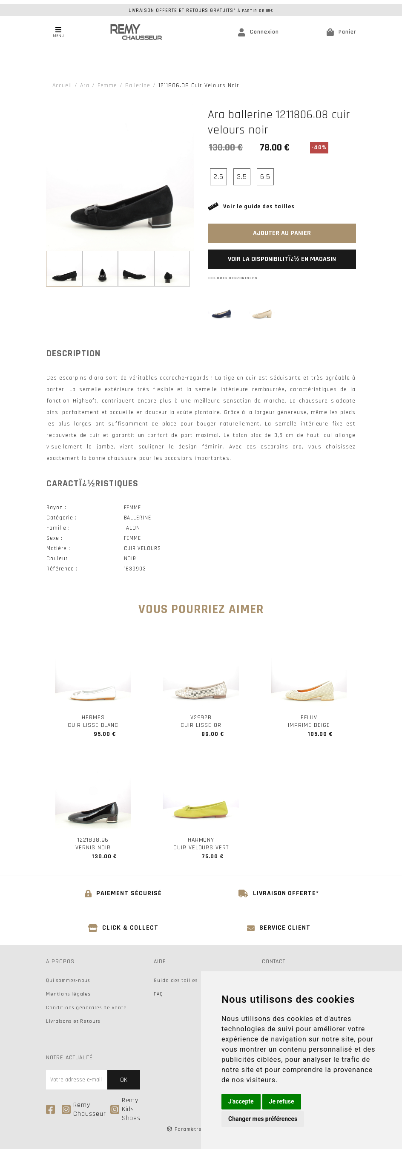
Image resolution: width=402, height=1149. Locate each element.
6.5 (265, 177)
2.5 (218, 177)
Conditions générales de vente (86, 1007)
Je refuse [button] (281, 1101)
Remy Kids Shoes (125, 1109)
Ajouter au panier (282, 233)
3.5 (242, 177)
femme (108, 85)
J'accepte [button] (241, 1101)
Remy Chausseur (84, 1109)
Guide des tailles (175, 980)
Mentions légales (68, 994)
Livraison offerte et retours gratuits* (201, 10)
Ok (123, 1079)
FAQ (158, 994)
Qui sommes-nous (68, 980)
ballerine (137, 85)
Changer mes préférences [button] (262, 1118)
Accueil (62, 85)
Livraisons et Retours (73, 1021)
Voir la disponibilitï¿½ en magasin (282, 259)
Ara (84, 85)
